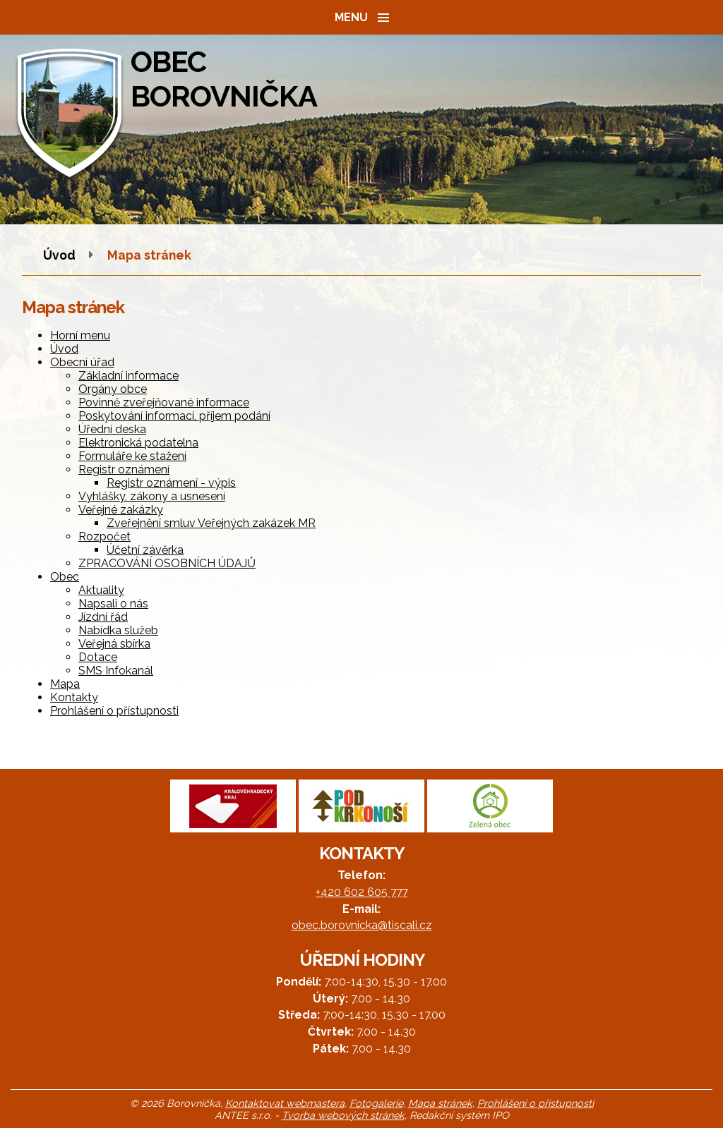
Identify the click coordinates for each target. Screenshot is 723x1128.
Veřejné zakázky (120, 509)
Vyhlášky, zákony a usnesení (151, 496)
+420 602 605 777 (361, 892)
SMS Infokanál (115, 670)
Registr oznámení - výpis (171, 483)
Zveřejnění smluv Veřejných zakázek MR (211, 523)
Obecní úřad (82, 362)
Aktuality (101, 590)
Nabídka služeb (118, 630)
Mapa (65, 684)
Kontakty (74, 697)
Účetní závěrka (145, 550)
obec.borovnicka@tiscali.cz (362, 925)
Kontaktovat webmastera (285, 1103)
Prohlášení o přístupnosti (114, 710)
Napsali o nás (113, 603)
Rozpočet (104, 536)
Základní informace (128, 375)
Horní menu (80, 335)
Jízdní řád (103, 617)
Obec (64, 576)
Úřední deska (112, 429)
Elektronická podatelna (138, 442)
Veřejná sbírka (114, 643)
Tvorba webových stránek (343, 1115)
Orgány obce (112, 389)
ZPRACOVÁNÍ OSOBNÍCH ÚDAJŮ (167, 563)
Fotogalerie (376, 1103)
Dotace (97, 657)
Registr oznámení (123, 469)
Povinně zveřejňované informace (163, 402)
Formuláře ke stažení (132, 456)
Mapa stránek (440, 1103)
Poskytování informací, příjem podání (174, 416)
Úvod (59, 255)
